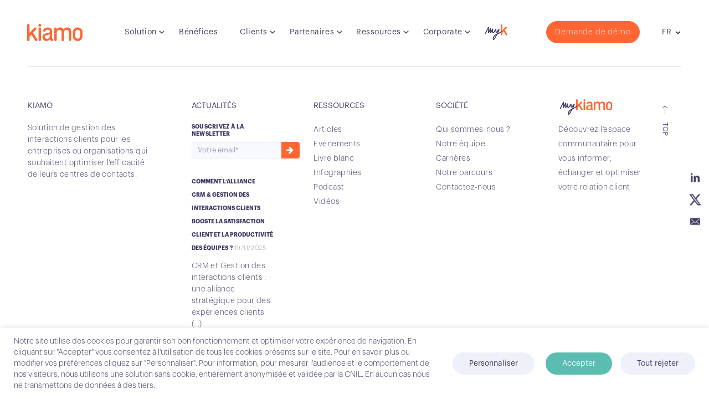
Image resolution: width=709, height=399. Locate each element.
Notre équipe (460, 144)
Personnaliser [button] (493, 363)
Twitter (695, 199)
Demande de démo (592, 33)
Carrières (453, 158)
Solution (141, 33)
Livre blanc (334, 158)
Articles (328, 130)
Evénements (337, 144)
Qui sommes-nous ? (473, 130)
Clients (254, 33)
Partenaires (312, 33)
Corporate (443, 33)
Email (695, 222)
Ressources (378, 33)
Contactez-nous (466, 187)
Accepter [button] (578, 363)
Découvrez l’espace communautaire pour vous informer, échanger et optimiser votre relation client (599, 158)
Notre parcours (464, 173)
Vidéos (327, 202)
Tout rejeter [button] (658, 363)
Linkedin (695, 177)
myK (494, 29)
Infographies (337, 173)
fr (666, 33)
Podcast (329, 187)
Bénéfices (198, 33)
